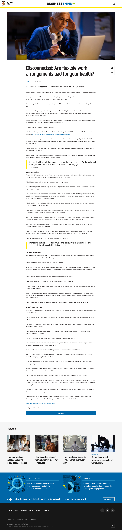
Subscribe (108, 499)
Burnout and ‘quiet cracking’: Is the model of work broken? (102, 460)
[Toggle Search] (113, 3)
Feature (10, 454)
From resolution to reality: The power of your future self (74, 460)
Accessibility (34, 519)
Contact (38, 510)
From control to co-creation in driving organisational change (17, 460)
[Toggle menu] (118, 3)
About (31, 510)
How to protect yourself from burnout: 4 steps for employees (46, 460)
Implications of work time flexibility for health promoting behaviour (51, 134)
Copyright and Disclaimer (22, 519)
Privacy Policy (10, 519)
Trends (9, 510)
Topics (16, 510)
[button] (61, 413)
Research (24, 510)
